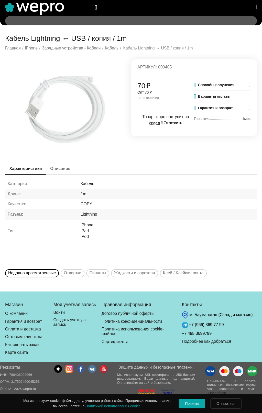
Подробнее (217, 393)
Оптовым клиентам (23, 337)
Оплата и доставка (23, 329)
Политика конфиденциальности (132, 321)
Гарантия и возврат (23, 321)
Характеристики (26, 168)
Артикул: (147, 67)
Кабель (87, 184)
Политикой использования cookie (110, 406)
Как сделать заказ (22, 345)
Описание (63, 168)
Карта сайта (16, 352)
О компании (16, 313)
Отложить (171, 123)
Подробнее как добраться (206, 341)
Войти (59, 312)
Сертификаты (115, 341)
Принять (191, 403)
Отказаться (227, 403)
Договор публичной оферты (128, 313)
